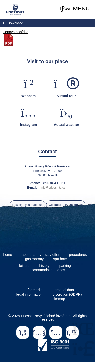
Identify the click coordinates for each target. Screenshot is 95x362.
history (44, 266)
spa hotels (61, 259)
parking (65, 266)
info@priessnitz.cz (53, 187)
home (7, 255)
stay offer (52, 255)
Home (15, 9)
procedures (78, 255)
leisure (24, 266)
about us (28, 255)
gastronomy (34, 259)
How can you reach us (27, 205)
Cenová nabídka (15, 32)
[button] (74, 9)
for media (35, 290)
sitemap (59, 299)
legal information (29, 294)
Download (15, 23)
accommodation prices (47, 270)
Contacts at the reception (66, 205)
